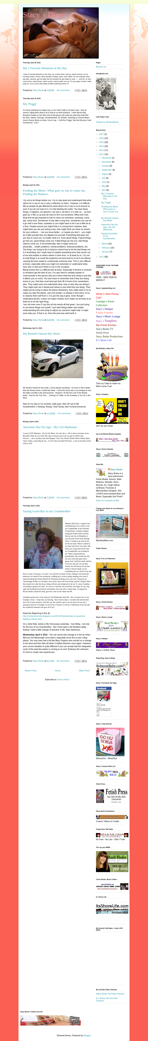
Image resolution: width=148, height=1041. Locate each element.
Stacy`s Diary (44, 14)
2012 (101, 154)
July (104, 178)
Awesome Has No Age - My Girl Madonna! (50, 427)
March (105, 244)
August (105, 174)
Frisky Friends (104, 312)
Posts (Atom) (63, 679)
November (107, 162)
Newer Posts (31, 671)
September (107, 170)
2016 (101, 138)
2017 (101, 134)
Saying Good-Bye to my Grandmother (47, 511)
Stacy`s (106, 320)
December (107, 158)
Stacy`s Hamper (104, 308)
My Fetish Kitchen (106, 325)
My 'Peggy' (30, 104)
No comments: (64, 90)
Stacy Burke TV (104, 328)
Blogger (87, 1035)
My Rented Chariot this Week (41, 333)
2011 (101, 257)
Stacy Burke (116, 469)
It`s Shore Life (104, 340)
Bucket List (101, 67)
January (106, 252)
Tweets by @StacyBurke (107, 122)
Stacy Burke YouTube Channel (110, 994)
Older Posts (84, 671)
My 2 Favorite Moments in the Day (45, 68)
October (106, 166)
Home (57, 671)
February (106, 248)
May (104, 186)
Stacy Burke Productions (109, 336)
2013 (101, 150)
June (104, 182)
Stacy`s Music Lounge (108, 316)
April (104, 190)
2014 (101, 146)
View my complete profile (107, 500)
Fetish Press (102, 332)
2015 (101, 142)
